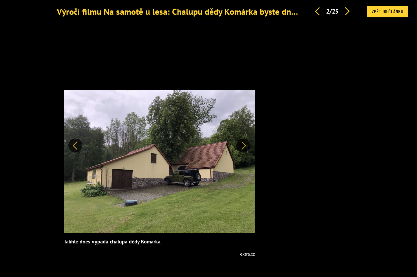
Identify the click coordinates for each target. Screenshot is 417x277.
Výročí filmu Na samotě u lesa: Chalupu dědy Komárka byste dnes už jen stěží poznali (215, 11)
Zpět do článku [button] (387, 11)
